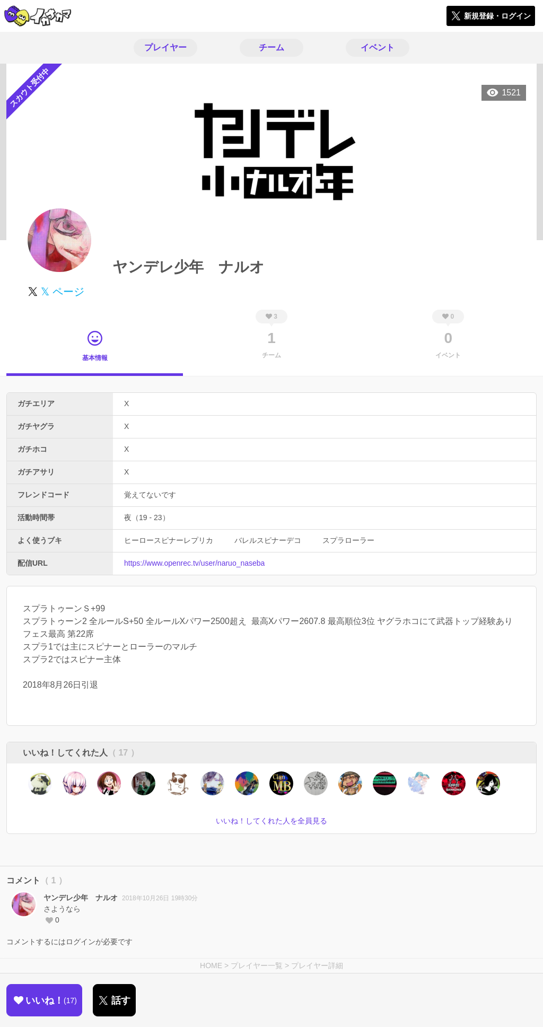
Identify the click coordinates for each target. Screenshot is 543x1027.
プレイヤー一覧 (257, 965)
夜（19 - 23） (147, 517)
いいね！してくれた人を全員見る (271, 821)
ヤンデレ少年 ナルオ (80, 897)
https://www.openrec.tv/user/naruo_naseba (194, 563)
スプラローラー (348, 540)
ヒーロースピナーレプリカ (168, 540)
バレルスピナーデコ (267, 540)
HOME (211, 965)
